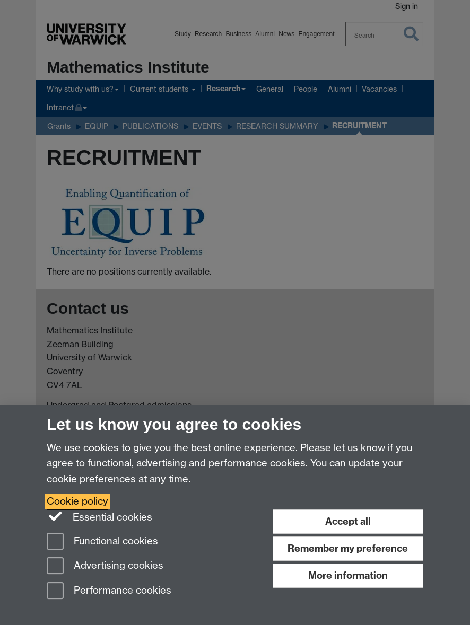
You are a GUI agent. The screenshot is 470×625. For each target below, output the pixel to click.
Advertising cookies (105, 566)
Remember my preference (348, 548)
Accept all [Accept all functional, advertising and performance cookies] (348, 521)
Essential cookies (99, 516)
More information (348, 575)
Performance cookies (109, 591)
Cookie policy (77, 501)
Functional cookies (102, 542)
